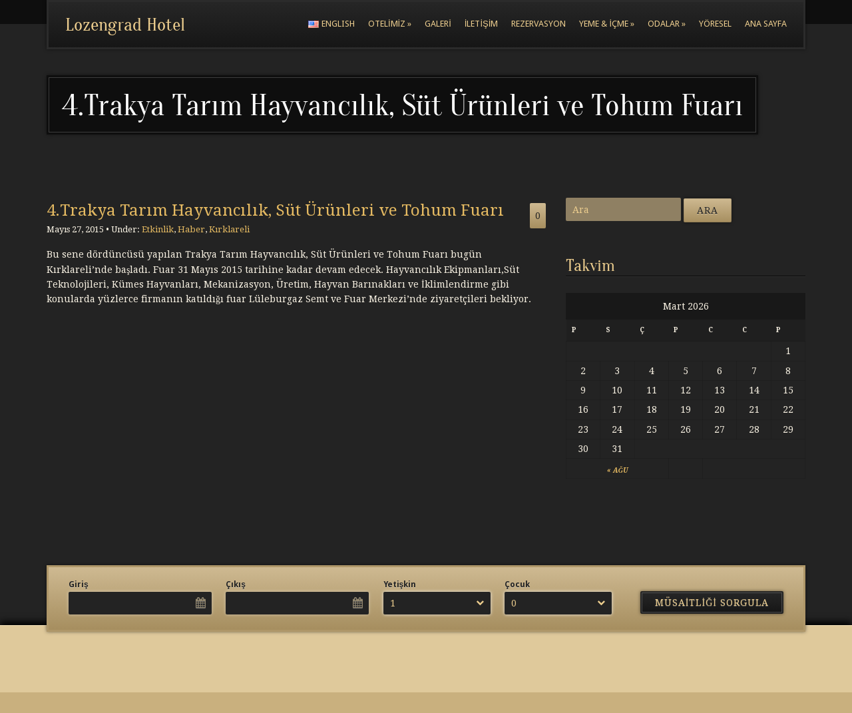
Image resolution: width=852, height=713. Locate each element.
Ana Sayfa (766, 24)
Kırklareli (229, 229)
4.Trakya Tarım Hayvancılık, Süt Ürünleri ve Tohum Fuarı (275, 210)
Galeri (438, 24)
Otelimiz (389, 24)
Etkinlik (158, 229)
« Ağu (617, 470)
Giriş (79, 585)
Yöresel (715, 24)
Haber (191, 229)
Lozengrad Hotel (125, 24)
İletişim (482, 24)
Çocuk (517, 585)
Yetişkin (400, 585)
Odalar (667, 24)
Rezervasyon (538, 24)
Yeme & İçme (606, 24)
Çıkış (236, 585)
